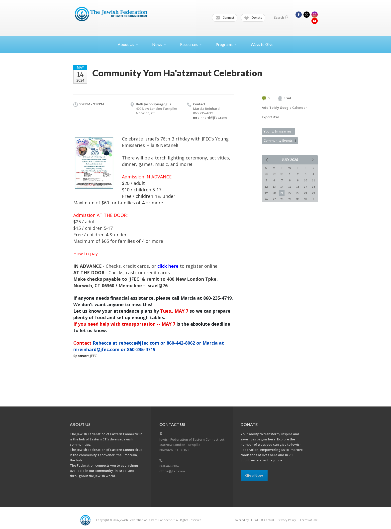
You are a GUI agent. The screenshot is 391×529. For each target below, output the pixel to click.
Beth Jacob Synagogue (154, 104)
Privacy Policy (287, 520)
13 (274, 186)
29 (289, 199)
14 (281, 186)
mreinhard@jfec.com (210, 117)
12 (266, 186)
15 (289, 186)
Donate (253, 17)
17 (305, 186)
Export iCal (270, 117)
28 (281, 199)
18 (313, 186)
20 (274, 192)
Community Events (280, 140)
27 (274, 199)
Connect (224, 17)
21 (281, 192)
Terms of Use (309, 520)
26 (266, 199)
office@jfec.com (172, 471)
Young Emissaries (277, 131)
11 (313, 180)
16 (297, 186)
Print (284, 98)
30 (297, 199)
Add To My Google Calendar (284, 107)
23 (297, 192)
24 (305, 192)
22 (289, 192)
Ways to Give (262, 44)
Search (281, 17)
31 (305, 199)
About (128, 44)
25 (313, 192)
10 (305, 180)
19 (266, 192)
